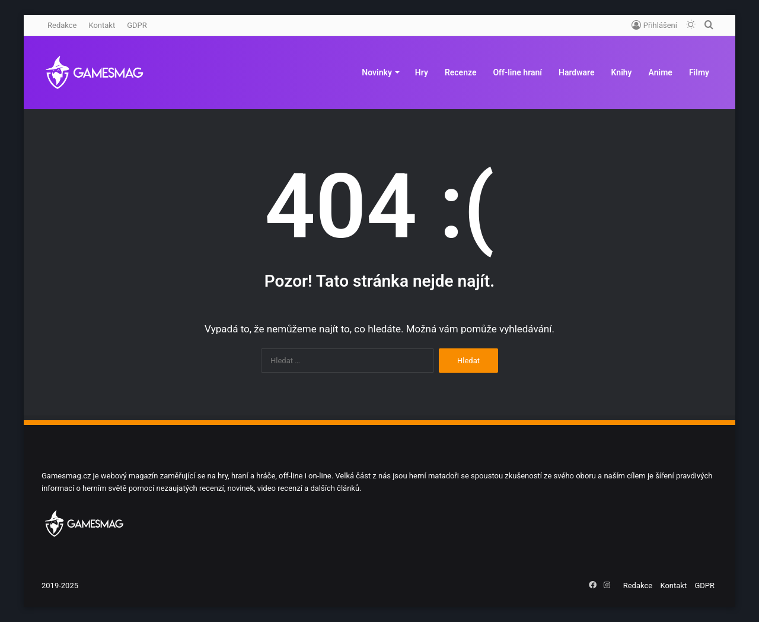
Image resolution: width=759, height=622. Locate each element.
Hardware (577, 72)
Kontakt (101, 25)
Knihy (621, 72)
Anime (660, 72)
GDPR (137, 25)
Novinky (377, 72)
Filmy (699, 72)
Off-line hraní (517, 72)
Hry (421, 72)
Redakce (61, 25)
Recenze (461, 72)
